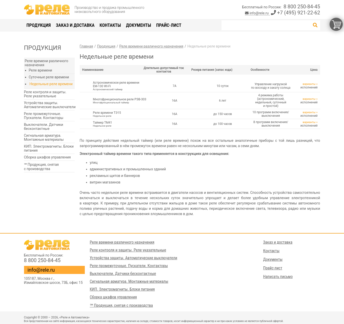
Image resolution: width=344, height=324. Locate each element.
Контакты (110, 25)
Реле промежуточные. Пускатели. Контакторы (44, 116)
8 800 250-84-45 (302, 7)
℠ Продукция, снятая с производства (41, 167)
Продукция (39, 25)
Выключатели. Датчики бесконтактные (43, 127)
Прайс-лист (168, 25)
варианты (309, 84)
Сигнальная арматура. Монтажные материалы (44, 137)
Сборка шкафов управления (47, 157)
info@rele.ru (257, 13)
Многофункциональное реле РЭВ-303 (120, 101)
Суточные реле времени (49, 77)
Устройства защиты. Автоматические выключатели (50, 105)
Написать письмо (278, 276)
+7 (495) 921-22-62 (295, 13)
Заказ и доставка (75, 25)
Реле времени (40, 70)
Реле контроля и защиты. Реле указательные (45, 94)
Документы (138, 25)
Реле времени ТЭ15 (120, 114)
